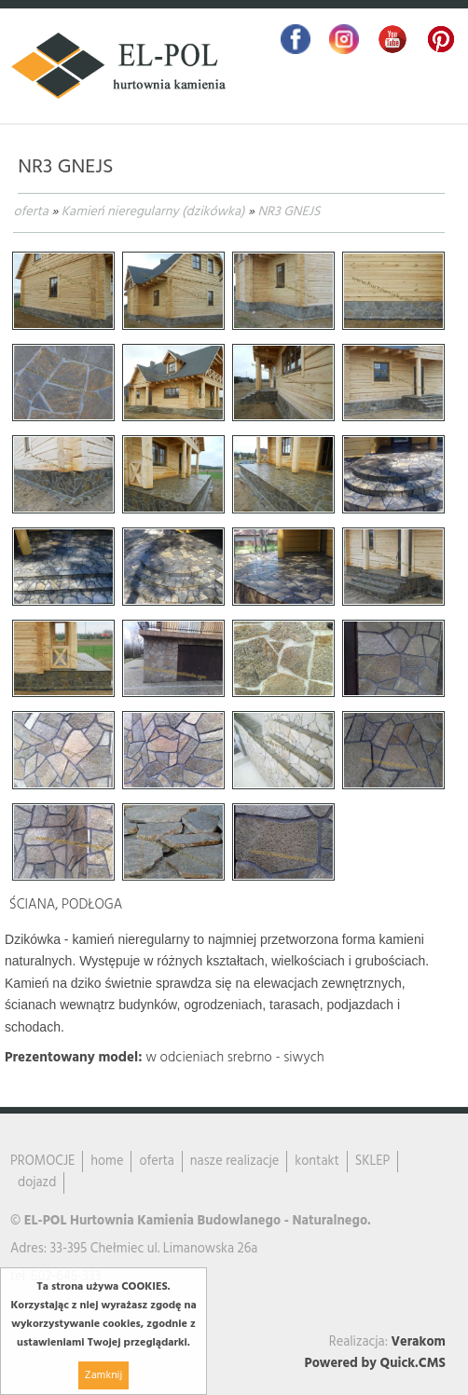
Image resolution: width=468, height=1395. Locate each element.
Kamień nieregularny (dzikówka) (153, 212)
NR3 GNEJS (288, 212)
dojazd (37, 1183)
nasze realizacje (234, 1161)
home (106, 1161)
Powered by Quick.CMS (375, 1363)
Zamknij (103, 1375)
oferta (30, 212)
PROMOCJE (42, 1161)
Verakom (419, 1342)
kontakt (316, 1161)
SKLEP (373, 1161)
